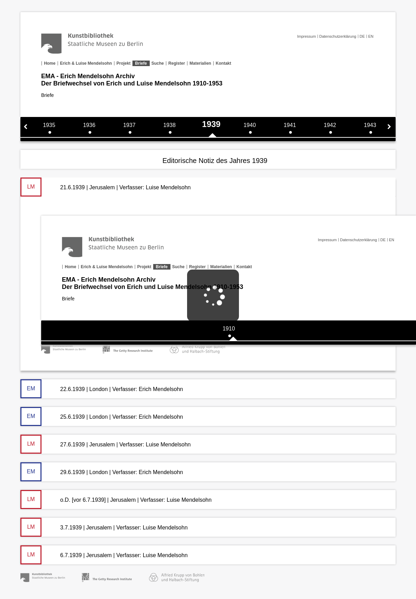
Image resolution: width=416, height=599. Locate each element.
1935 (49, 125)
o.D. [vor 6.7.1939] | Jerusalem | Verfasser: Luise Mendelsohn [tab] (116, 499)
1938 (169, 125)
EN (370, 36)
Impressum (306, 36)
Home (49, 63)
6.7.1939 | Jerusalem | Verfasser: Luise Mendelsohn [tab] (104, 554)
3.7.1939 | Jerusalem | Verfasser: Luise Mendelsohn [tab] (104, 527)
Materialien (200, 63)
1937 (129, 125)
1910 (229, 329)
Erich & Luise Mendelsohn (86, 63)
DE (362, 36)
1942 (330, 125)
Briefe (141, 63)
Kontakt (223, 63)
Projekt (124, 63)
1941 (290, 125)
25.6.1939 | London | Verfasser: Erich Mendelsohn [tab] (101, 416)
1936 (89, 125)
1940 (249, 125)
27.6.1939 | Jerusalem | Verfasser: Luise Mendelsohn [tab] (105, 444)
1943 (370, 125)
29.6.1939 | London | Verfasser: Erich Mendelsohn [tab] (101, 471)
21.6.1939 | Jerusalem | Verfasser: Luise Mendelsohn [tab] (105, 187)
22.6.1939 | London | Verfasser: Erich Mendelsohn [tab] (101, 388)
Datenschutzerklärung (337, 36)
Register (176, 63)
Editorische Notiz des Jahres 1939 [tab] (215, 160)
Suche (157, 63)
